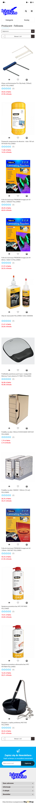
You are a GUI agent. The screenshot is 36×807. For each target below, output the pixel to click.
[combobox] (18, 31)
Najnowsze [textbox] (5, 31)
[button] (32, 2)
